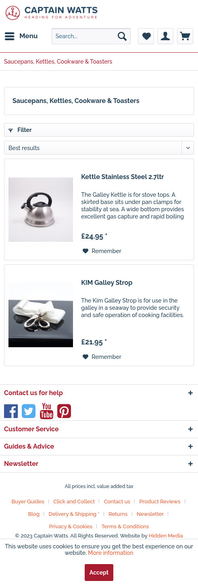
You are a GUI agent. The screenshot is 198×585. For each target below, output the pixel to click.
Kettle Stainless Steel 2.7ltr (122, 177)
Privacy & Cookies (71, 526)
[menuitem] (21, 36)
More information (110, 553)
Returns (117, 514)
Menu (21, 35)
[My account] (165, 36)
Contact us (117, 501)
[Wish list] (146, 36)
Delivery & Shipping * (74, 514)
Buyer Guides (27, 501)
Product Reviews (160, 501)
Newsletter (150, 514)
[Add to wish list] (102, 251)
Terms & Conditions (125, 526)
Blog (34, 514)
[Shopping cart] (185, 36)
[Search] (122, 36)
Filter (19, 130)
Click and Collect (74, 501)
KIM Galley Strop (106, 282)
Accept (99, 572)
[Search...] (91, 36)
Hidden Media (166, 536)
